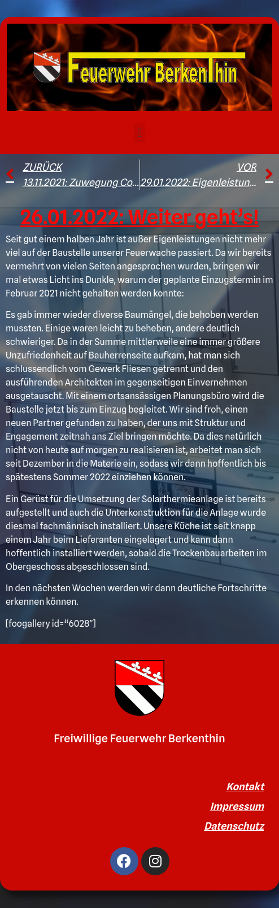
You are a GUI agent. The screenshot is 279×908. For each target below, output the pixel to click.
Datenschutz (234, 826)
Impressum (237, 806)
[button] (139, 132)
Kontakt (245, 786)
